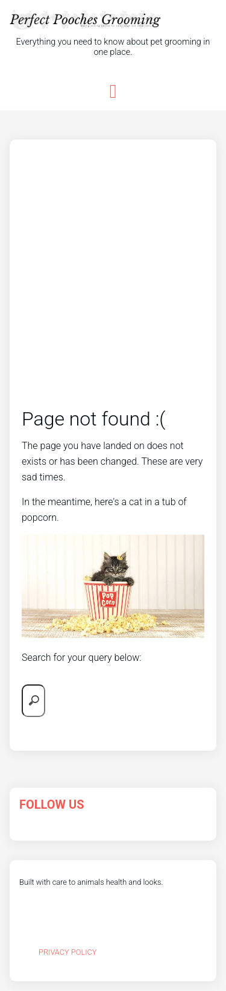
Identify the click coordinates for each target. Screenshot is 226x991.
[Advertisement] (113, 286)
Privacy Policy (68, 952)
